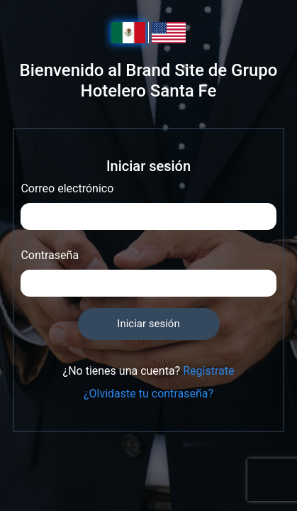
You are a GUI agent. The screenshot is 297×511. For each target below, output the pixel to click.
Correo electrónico (67, 188)
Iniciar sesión (148, 323)
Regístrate (208, 371)
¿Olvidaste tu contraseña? (148, 393)
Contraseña (50, 255)
